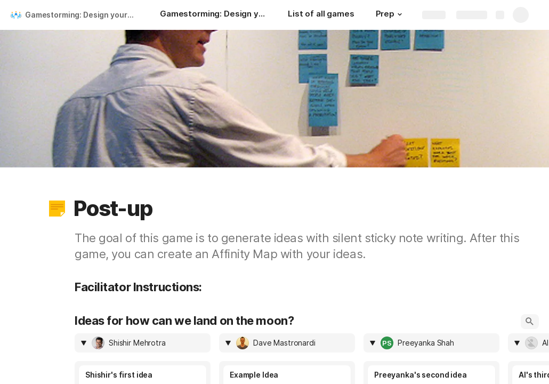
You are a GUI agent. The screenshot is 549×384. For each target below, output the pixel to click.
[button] (399, 14)
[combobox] (148, 343)
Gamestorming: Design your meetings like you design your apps (82, 14)
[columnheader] (143, 343)
